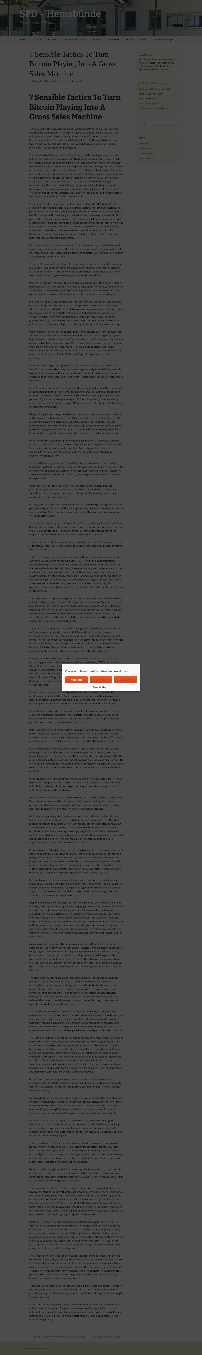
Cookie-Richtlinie (99, 687)
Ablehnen (101, 679)
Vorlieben (125, 679)
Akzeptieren (76, 679)
